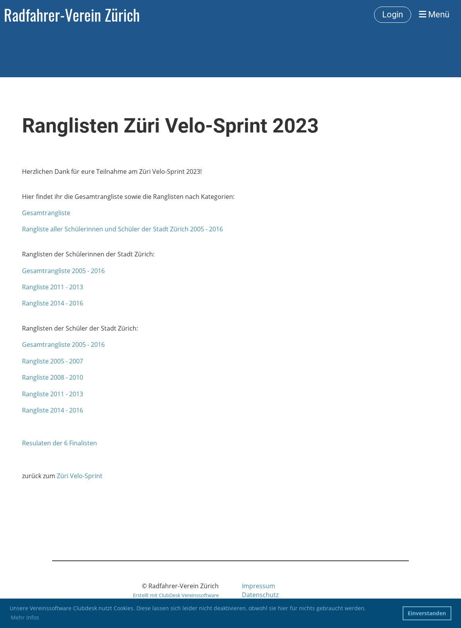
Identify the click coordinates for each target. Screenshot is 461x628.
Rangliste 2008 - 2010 (52, 377)
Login (392, 14)
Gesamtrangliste (46, 213)
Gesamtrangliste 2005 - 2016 (63, 270)
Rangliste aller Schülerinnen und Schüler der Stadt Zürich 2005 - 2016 (122, 229)
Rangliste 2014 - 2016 (52, 303)
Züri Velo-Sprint (79, 476)
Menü (434, 14)
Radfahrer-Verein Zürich (72, 14)
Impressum (258, 586)
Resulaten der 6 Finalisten (59, 443)
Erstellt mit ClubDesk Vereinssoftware (176, 595)
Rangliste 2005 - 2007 (52, 361)
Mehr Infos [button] (25, 617)
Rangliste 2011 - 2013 (52, 287)
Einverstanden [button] (427, 613)
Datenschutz (260, 595)
